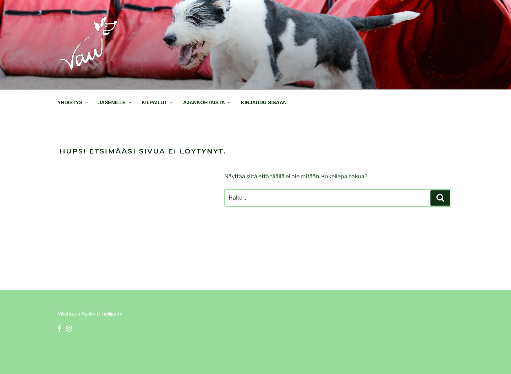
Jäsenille (115, 102)
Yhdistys (73, 102)
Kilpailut (158, 102)
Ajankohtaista (207, 102)
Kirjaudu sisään (264, 102)
